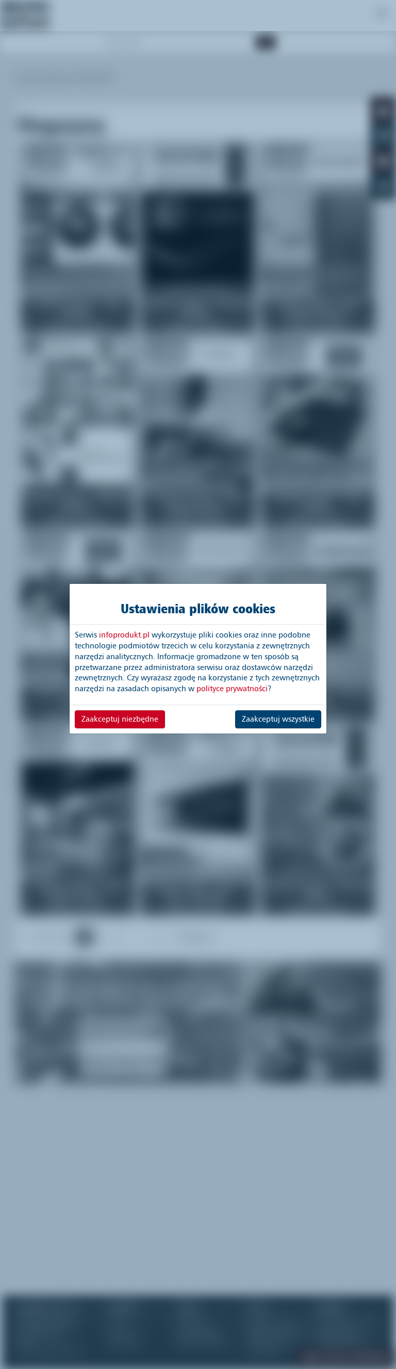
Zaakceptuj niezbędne (119, 719)
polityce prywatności (232, 688)
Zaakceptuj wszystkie (278, 719)
